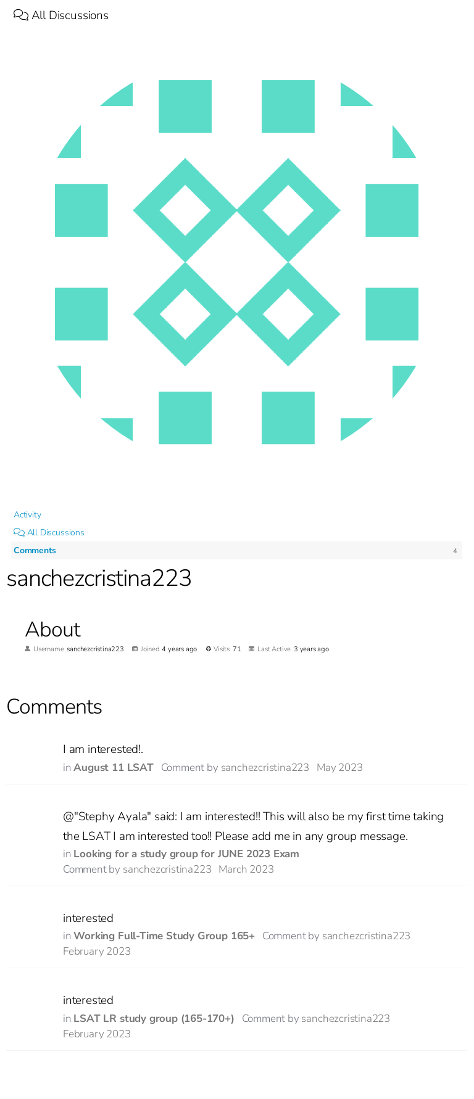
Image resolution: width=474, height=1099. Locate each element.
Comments (35, 550)
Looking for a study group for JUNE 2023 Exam (186, 854)
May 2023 (339, 767)
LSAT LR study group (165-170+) (153, 1018)
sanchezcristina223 (265, 767)
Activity (27, 515)
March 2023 (245, 869)
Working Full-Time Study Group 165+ (164, 936)
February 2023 (97, 951)
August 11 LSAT (113, 767)
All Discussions (61, 15)
